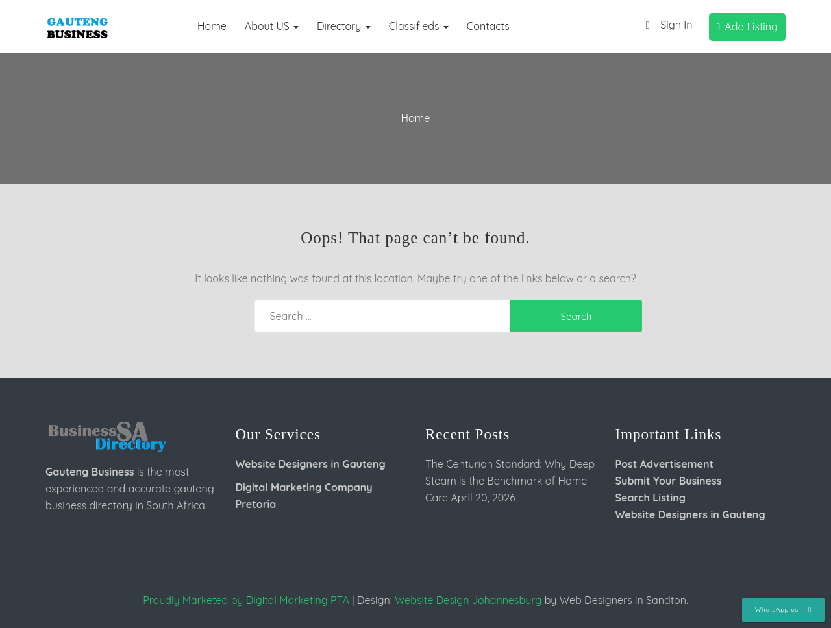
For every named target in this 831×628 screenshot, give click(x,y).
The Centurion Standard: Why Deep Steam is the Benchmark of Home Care (510, 480)
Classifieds (419, 25)
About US (272, 25)
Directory (344, 25)
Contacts (488, 25)
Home (212, 25)
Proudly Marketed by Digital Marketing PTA (246, 600)
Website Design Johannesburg (468, 600)
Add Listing (747, 26)
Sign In (665, 26)
